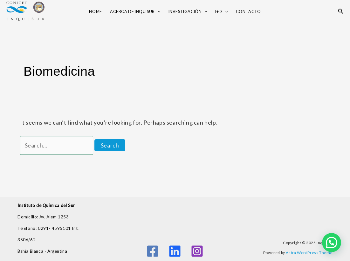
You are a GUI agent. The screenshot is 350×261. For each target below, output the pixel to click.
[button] (341, 11)
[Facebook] (152, 251)
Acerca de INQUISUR (135, 12)
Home (95, 11)
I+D (221, 12)
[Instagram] (197, 251)
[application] (158, 12)
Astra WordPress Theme (309, 252)
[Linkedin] (174, 251)
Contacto (248, 11)
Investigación (187, 12)
